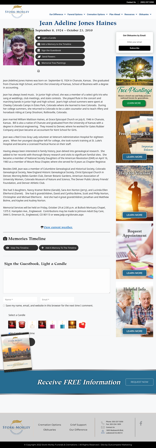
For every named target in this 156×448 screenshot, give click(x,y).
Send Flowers (46, 56)
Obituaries (145, 14)
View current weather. (58, 226)
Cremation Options (97, 14)
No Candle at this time (22, 333)
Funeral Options (76, 14)
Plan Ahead (116, 14)
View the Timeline (17, 247)
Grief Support (78, 424)
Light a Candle (47, 37)
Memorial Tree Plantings (52, 63)
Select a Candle (17, 315)
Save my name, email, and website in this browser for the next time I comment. (49, 305)
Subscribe (134, 48)
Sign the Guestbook (49, 50)
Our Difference (57, 14)
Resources (131, 14)
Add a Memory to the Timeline (54, 44)
